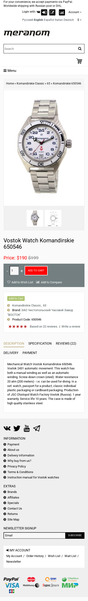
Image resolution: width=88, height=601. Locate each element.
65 (48, 83)
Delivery (11, 353)
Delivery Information (21, 455)
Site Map (13, 519)
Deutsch (69, 20)
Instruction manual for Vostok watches (33, 477)
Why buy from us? (19, 461)
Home (10, 83)
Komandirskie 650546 (67, 83)
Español (49, 20)
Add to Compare (51, 282)
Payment (30, 353)
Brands (12, 492)
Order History (35, 556)
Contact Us (15, 508)
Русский (27, 20)
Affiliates (13, 497)
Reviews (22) (66, 343)
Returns (13, 514)
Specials (13, 503)
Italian (59, 20)
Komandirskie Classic (30, 83)
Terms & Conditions (20, 472)
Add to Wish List (22, 282)
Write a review (70, 326)
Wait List (70, 556)
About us (13, 450)
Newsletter (13, 561)
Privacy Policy (17, 466)
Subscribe (75, 535)
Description (14, 343)
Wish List (54, 556)
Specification (40, 343)
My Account (14, 556)
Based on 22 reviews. (44, 326)
